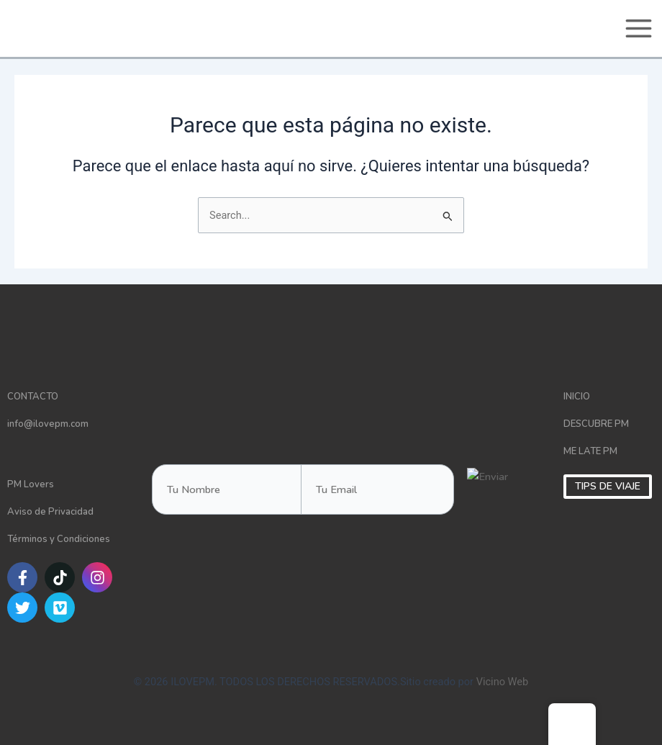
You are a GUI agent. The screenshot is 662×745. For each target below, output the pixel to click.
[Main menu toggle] (638, 28)
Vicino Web (502, 681)
